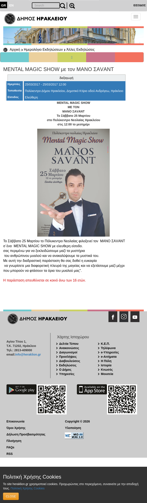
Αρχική (15, 49)
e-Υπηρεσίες (110, 352)
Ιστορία (106, 365)
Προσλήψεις (68, 356)
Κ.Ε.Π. (105, 343)
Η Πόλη (106, 361)
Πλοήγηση (13, 441)
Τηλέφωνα (108, 348)
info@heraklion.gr (28, 354)
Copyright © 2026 (77, 421)
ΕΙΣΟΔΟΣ (139, 5)
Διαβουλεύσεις (69, 361)
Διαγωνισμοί (68, 352)
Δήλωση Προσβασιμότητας (25, 434)
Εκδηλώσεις (68, 365)
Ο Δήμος (65, 369)
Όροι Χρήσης (16, 428)
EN (11, 5)
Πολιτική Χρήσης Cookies (28, 488)
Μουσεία (107, 374)
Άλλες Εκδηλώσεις (81, 49)
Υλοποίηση (73, 428)
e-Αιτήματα (109, 356)
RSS (9, 454)
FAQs (10, 447)
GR (3, 5)
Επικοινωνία (15, 421)
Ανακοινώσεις (69, 348)
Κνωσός (107, 369)
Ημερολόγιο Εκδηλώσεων (43, 49)
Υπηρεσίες (66, 374)
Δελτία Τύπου (69, 343)
